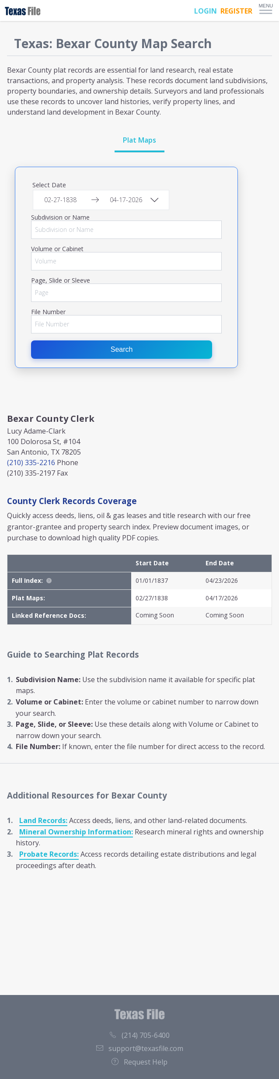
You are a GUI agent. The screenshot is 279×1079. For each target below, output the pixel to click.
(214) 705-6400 (139, 1035)
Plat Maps (139, 140)
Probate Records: (49, 854)
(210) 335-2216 (31, 462)
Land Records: (43, 820)
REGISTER (236, 11)
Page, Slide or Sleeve (60, 280)
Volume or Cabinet (57, 249)
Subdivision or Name (60, 217)
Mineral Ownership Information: (76, 832)
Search (122, 349)
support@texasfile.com (139, 1048)
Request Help (139, 1062)
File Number (48, 312)
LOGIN (205, 11)
